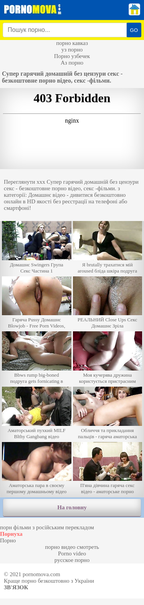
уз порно (72, 50)
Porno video (72, 553)
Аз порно (72, 63)
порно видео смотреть (72, 547)
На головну (71, 507)
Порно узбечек (72, 56)
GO (134, 30)
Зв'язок (16, 587)
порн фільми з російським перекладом (47, 527)
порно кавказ (72, 43)
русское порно (72, 560)
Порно (8, 540)
